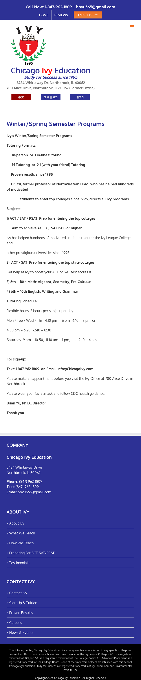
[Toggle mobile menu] (132, 26)
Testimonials (19, 563)
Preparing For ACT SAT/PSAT (32, 553)
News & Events (21, 632)
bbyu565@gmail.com (95, 6)
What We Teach (22, 533)
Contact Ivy (18, 593)
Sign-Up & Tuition (23, 603)
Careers (15, 622)
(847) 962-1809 (30, 481)
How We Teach (21, 543)
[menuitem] (43, 15)
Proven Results (21, 613)
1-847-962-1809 (58, 6)
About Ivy (16, 523)
